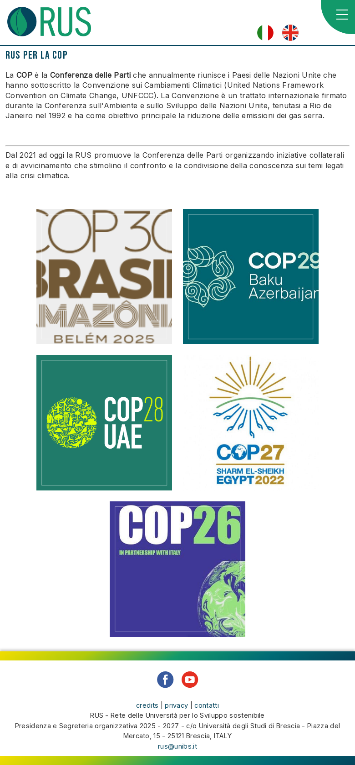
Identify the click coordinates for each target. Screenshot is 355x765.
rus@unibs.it (177, 746)
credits (147, 705)
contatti (206, 705)
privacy (176, 705)
